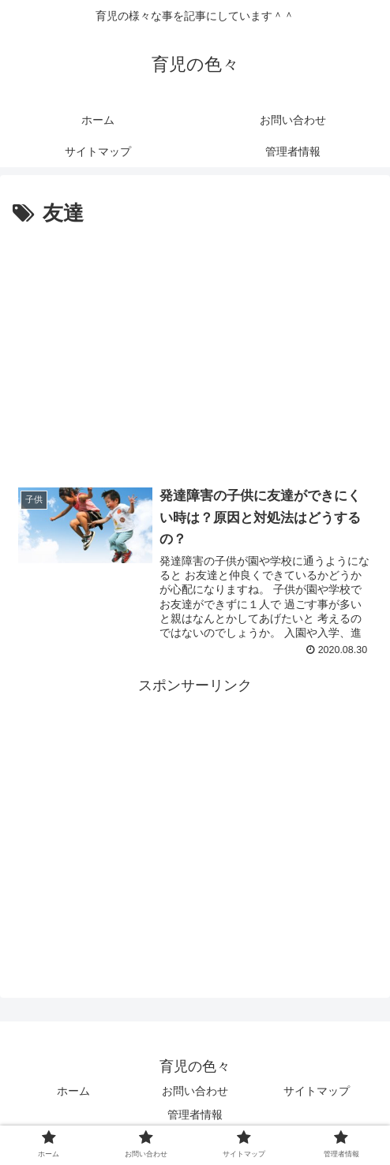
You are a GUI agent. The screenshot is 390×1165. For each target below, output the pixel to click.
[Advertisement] (195, 349)
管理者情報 (195, 1114)
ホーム (73, 1091)
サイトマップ (316, 1091)
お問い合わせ (195, 1091)
